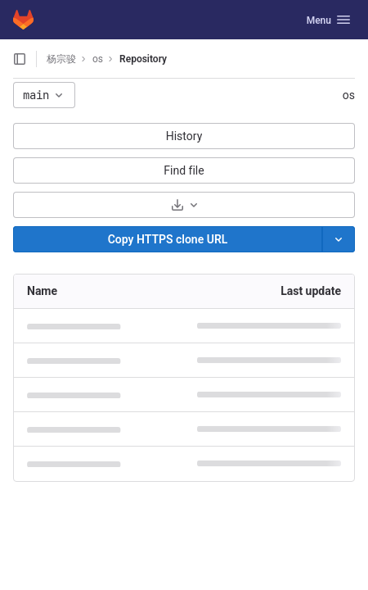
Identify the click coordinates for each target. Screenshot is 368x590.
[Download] (184, 205)
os (349, 95)
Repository (143, 59)
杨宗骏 (61, 59)
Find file (184, 170)
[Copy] (167, 239)
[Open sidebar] (20, 59)
